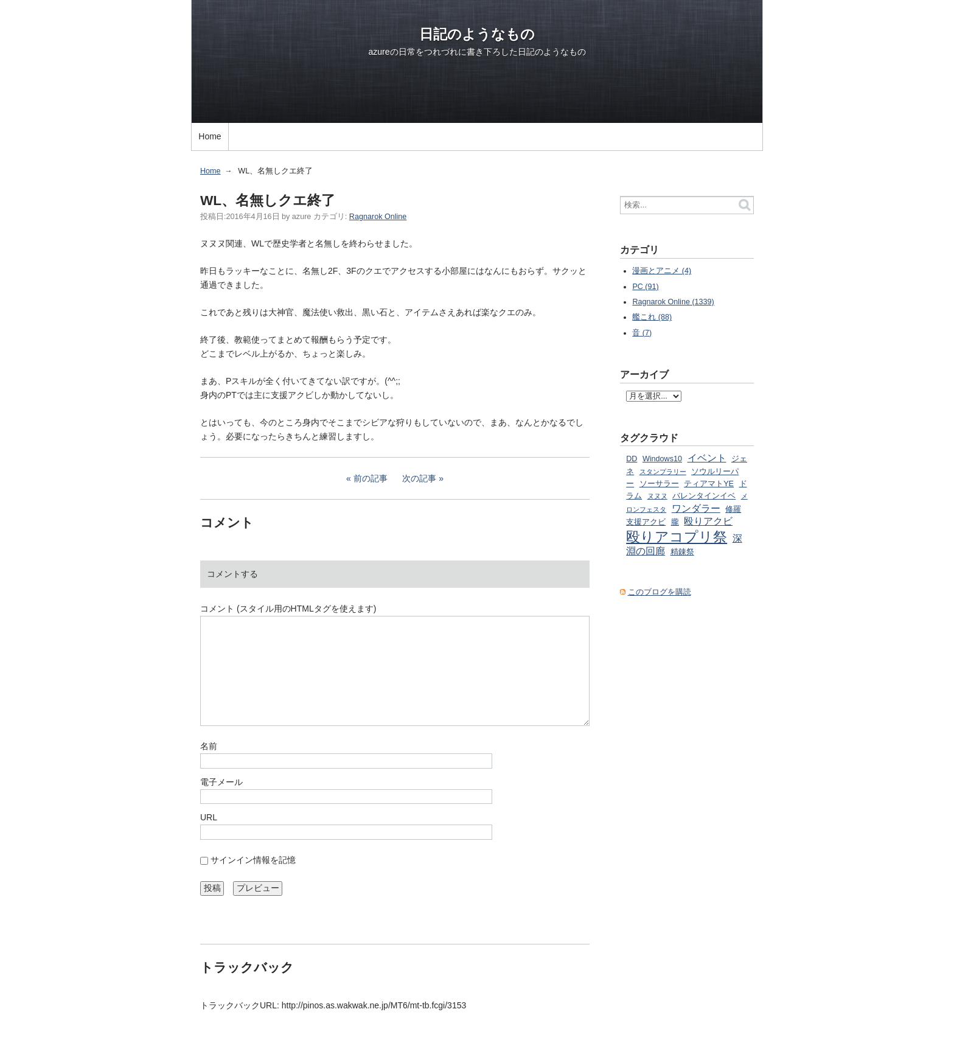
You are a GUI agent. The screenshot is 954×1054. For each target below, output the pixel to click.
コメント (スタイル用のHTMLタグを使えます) (288, 608)
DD (631, 459)
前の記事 (370, 478)
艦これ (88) (652, 317)
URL (208, 817)
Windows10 (662, 459)
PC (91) (645, 286)
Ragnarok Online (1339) (673, 302)
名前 (208, 746)
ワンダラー (696, 508)
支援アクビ (646, 522)
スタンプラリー (662, 471)
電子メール (221, 782)
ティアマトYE (709, 484)
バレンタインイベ (704, 496)
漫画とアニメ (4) (661, 271)
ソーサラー (659, 484)
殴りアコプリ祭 (676, 537)
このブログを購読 (659, 592)
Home (209, 136)
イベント (707, 457)
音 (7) (642, 333)
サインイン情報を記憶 (253, 860)
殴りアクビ (708, 520)
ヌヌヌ (657, 496)
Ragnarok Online (378, 216)
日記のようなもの (477, 34)
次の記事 (419, 478)
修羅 (733, 509)
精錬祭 (682, 552)
